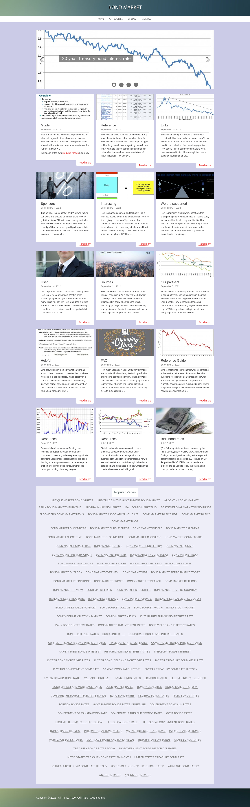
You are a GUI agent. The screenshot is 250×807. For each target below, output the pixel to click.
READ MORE (88, 66)
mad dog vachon (70, 153)
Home (101, 19)
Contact (147, 19)
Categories (116, 19)
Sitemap (132, 19)
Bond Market (125, 7)
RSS (85, 797)
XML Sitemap (98, 797)
